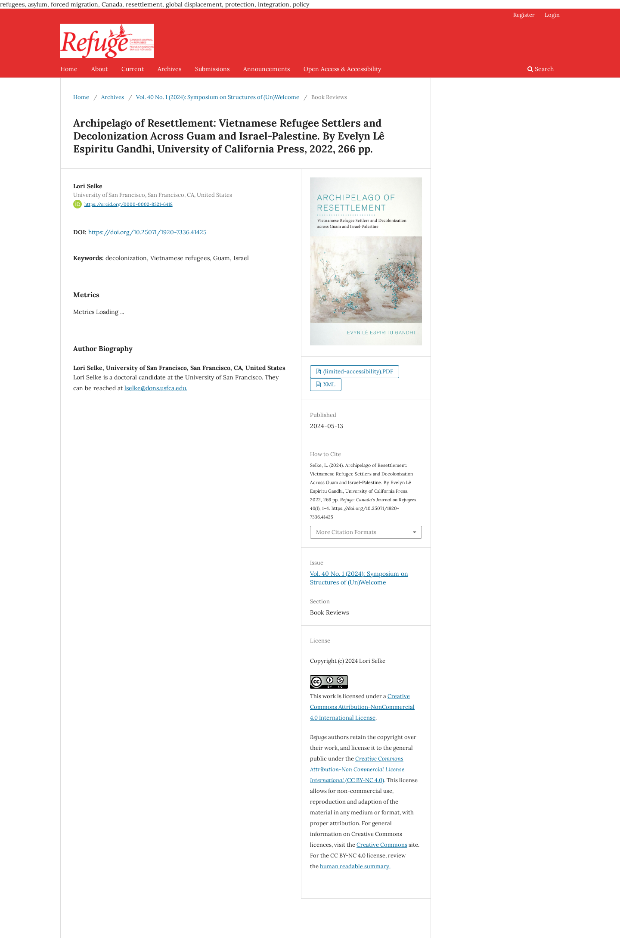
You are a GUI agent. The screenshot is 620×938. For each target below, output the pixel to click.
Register (524, 15)
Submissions (212, 69)
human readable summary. (355, 866)
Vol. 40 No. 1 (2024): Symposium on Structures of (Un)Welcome (217, 97)
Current (132, 69)
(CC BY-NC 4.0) (357, 769)
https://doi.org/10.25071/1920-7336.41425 (147, 232)
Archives (169, 69)
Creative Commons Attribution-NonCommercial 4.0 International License (362, 707)
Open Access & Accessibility (342, 69)
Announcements (266, 69)
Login (552, 15)
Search (540, 69)
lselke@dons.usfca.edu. (155, 388)
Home (69, 69)
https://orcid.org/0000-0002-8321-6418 (128, 204)
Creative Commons (381, 844)
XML (328, 384)
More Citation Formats (346, 532)
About (99, 69)
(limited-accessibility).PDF (357, 371)
